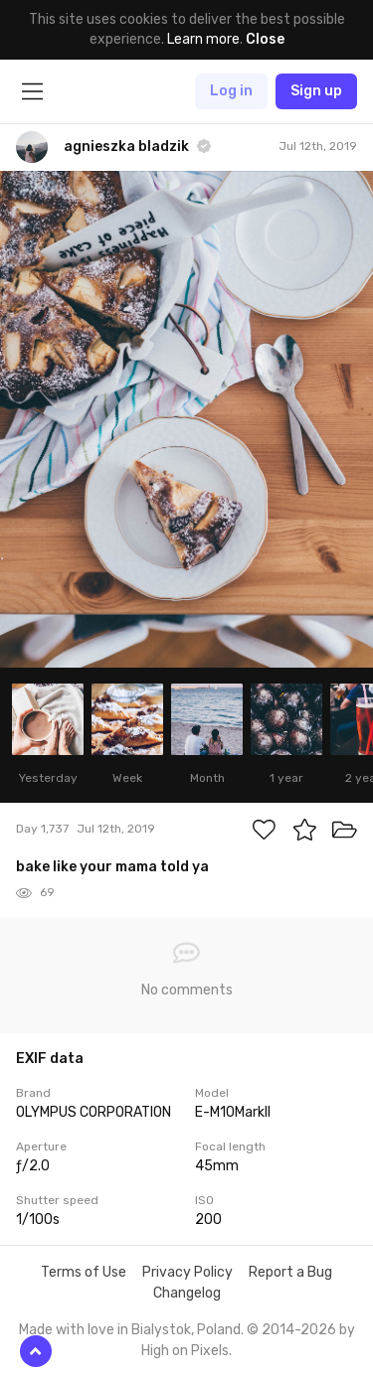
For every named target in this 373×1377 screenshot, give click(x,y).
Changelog (187, 1293)
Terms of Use (83, 1272)
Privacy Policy (187, 1272)
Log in (231, 90)
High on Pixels (185, 1350)
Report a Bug (290, 1272)
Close (265, 39)
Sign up (316, 90)
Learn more (203, 39)
